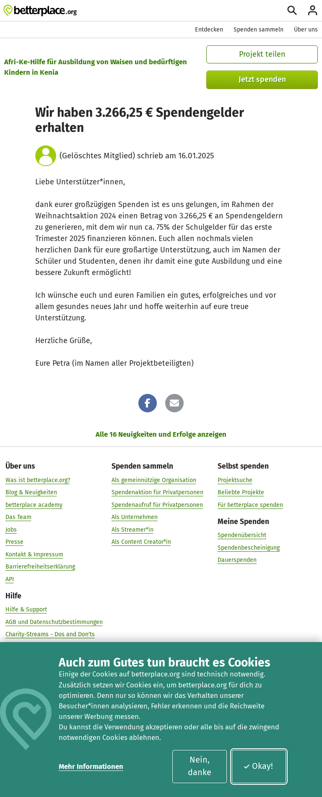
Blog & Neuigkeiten (31, 492)
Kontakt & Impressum (34, 554)
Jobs (11, 529)
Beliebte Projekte (241, 492)
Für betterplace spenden (250, 505)
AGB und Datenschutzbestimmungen (54, 622)
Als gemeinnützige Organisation (154, 480)
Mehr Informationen (91, 766)
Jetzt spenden (262, 79)
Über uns (306, 29)
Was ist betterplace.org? (37, 480)
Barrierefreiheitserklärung (40, 566)
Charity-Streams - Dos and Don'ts (50, 634)
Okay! (258, 766)
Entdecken (209, 29)
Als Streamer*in (132, 529)
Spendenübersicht (242, 535)
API (9, 579)
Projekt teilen (262, 54)
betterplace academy (33, 505)
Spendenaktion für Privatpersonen (157, 492)
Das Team (18, 517)
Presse (14, 541)
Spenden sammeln (258, 29)
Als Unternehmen (135, 517)
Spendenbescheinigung (249, 547)
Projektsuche (235, 480)
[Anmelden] (312, 10)
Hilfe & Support (26, 609)
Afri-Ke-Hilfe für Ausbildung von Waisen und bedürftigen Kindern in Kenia (95, 67)
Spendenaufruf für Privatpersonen (157, 505)
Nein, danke (199, 766)
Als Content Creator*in (141, 541)
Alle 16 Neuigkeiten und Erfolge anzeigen (161, 434)
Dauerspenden (237, 560)
